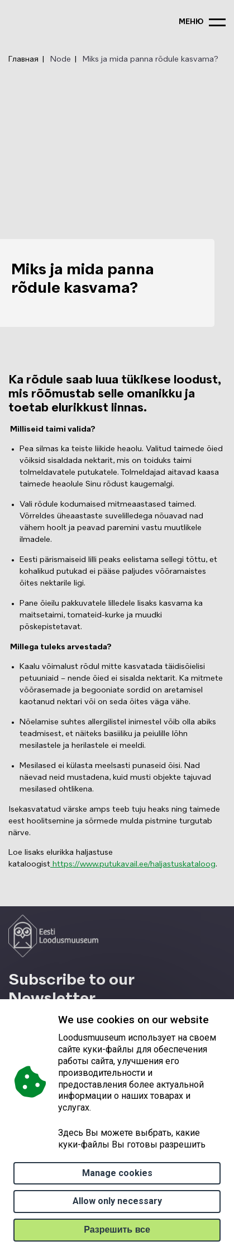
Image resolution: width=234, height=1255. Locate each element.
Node (60, 59)
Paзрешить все (117, 1229)
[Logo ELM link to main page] (53, 936)
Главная (23, 59)
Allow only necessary (117, 1201)
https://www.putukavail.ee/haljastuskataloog (133, 864)
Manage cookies (117, 1173)
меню (191, 22)
